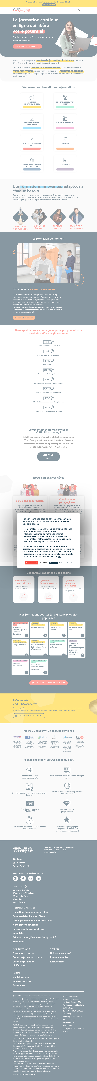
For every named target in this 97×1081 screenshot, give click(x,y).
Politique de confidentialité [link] (65, 562)
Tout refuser (43, 563)
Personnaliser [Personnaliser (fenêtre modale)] (53, 562)
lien (59, 556)
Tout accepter (31, 563)
